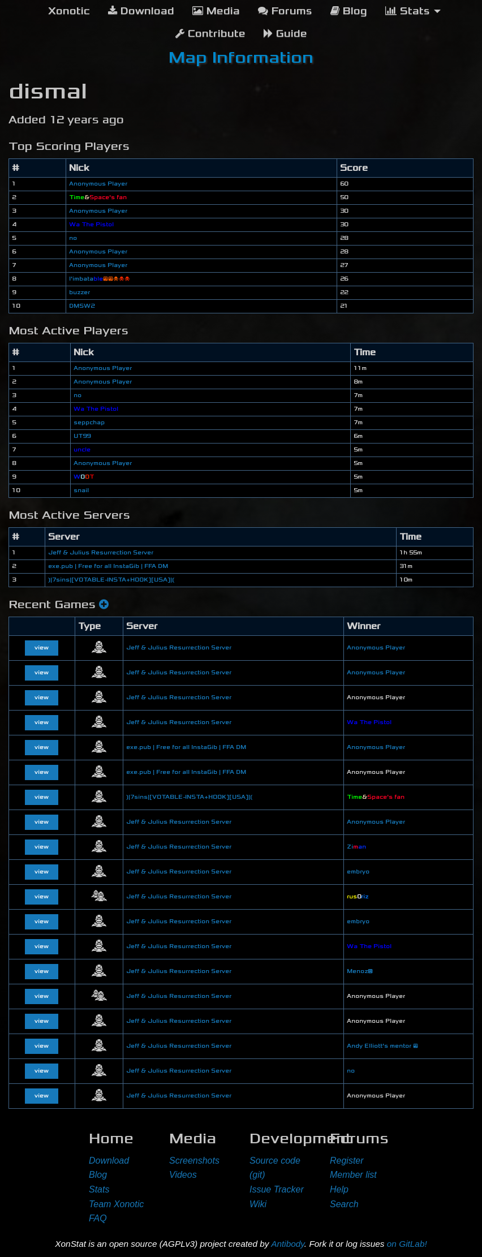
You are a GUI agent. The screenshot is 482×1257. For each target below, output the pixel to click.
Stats (99, 1189)
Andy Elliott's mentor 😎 (382, 1046)
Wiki (257, 1204)
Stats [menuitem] (407, 11)
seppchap (89, 422)
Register (347, 1160)
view (42, 647)
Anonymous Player (98, 183)
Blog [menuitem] (348, 11)
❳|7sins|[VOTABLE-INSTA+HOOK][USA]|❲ (111, 579)
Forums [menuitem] (285, 11)
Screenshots (194, 1160)
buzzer (79, 292)
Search (344, 1204)
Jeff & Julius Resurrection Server (100, 552)
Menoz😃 (360, 971)
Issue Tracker (276, 1189)
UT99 (82, 436)
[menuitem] (69, 11)
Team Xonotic (116, 1204)
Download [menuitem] (141, 11)
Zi (356, 846)
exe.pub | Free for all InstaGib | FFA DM (108, 566)
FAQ (98, 1218)
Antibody (287, 1244)
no (73, 238)
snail (81, 490)
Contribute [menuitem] (210, 34)
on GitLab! (407, 1244)
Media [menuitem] (216, 11)
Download (109, 1160)
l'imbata (99, 278)
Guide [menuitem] (285, 34)
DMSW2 (81, 306)
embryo (358, 871)
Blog (98, 1174)
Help (339, 1189)
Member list (353, 1174)
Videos (183, 1174)
